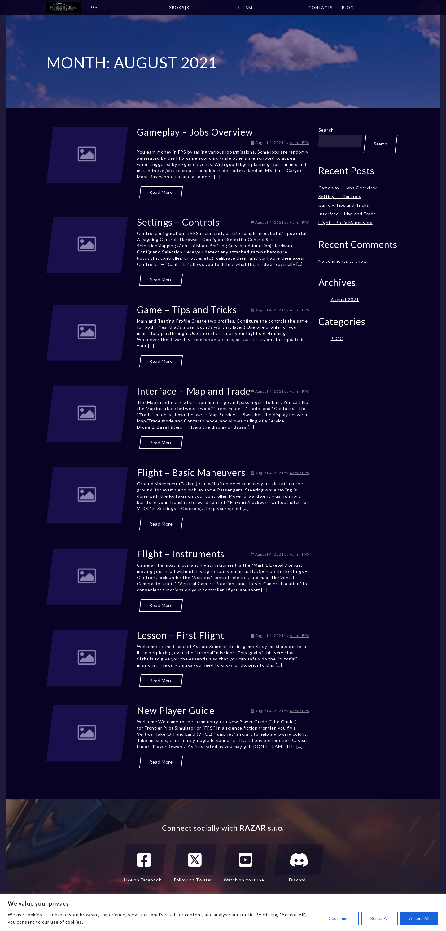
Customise (339, 918)
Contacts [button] (320, 7)
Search (326, 129)
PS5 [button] (125, 9)
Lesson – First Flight (180, 635)
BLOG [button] (349, 7)
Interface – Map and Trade (194, 390)
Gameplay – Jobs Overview (195, 131)
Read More (161, 192)
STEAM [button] (268, 9)
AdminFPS (299, 142)
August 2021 (345, 299)
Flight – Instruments (181, 553)
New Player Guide (175, 710)
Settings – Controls (178, 221)
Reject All (379, 918)
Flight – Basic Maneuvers (191, 472)
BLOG (337, 338)
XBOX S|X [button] (198, 9)
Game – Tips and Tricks (187, 309)
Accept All (419, 918)
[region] (223, 912)
